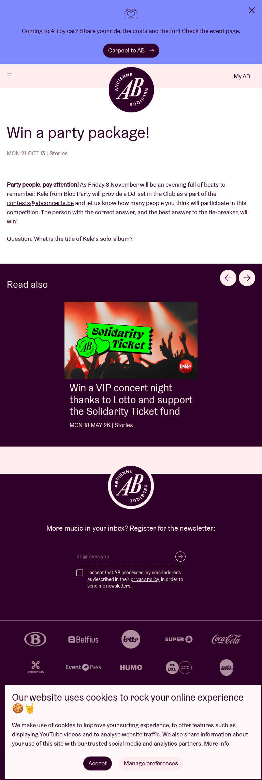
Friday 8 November (113, 184)
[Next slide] (247, 278)
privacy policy (145, 579)
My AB (242, 76)
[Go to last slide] (228, 278)
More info (216, 743)
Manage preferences (151, 763)
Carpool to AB (131, 50)
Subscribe (180, 556)
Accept (97, 763)
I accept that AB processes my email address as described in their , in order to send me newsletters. (135, 579)
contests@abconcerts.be (40, 203)
